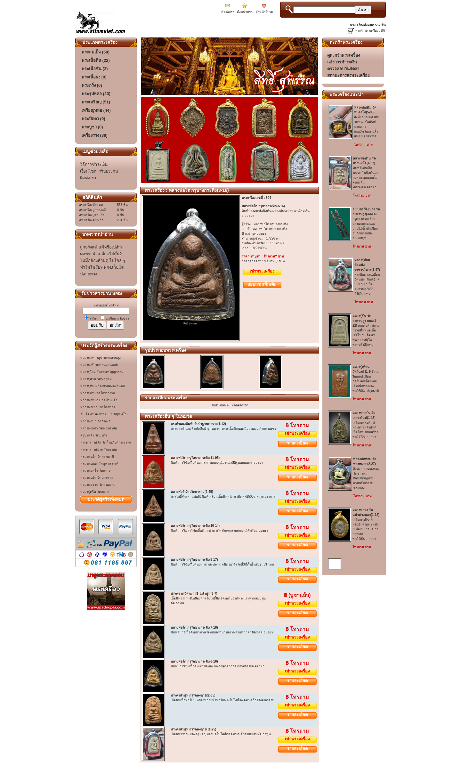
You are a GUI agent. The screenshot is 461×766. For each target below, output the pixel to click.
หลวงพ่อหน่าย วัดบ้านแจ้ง (98, 400)
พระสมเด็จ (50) (95, 52)
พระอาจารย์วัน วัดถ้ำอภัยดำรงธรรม (105, 442)
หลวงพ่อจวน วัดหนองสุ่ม (98, 484)
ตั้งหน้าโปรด (264, 12)
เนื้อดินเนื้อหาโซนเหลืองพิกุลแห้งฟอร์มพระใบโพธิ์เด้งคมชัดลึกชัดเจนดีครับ (222, 700)
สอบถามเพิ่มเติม (262, 284)
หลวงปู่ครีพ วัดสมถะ (94, 491)
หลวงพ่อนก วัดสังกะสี (95, 421)
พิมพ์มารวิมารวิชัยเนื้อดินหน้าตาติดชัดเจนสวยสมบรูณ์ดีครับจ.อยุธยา (219, 530)
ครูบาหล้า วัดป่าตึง (93, 435)
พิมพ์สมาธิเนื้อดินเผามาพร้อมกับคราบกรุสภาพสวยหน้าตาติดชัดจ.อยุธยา (222, 632)
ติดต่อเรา (227, 12)
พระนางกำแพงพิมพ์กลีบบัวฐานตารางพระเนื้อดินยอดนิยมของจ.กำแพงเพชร (223, 428)
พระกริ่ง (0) (92, 85)
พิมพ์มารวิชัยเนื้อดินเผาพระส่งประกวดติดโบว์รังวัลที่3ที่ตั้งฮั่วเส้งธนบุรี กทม (222, 564)
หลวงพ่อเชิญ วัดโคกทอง (97, 407)
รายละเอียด (297, 443)
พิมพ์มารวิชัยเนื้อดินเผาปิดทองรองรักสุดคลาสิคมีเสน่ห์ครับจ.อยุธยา (217, 666)
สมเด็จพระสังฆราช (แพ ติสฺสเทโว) (103, 414)
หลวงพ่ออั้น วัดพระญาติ (97, 456)
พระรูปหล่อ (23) (96, 93)
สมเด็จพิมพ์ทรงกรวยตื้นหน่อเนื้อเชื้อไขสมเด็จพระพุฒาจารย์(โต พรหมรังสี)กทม (365, 330)
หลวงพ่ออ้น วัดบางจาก (96, 477)
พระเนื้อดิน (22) (96, 60)
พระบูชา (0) (92, 127)
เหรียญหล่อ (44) (96, 110)
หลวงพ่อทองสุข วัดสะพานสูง (100, 358)
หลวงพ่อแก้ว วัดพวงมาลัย (98, 428)
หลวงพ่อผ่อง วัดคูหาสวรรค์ (99, 463)
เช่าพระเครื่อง (262, 271)
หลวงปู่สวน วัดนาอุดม (96, 379)
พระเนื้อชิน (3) (95, 68)
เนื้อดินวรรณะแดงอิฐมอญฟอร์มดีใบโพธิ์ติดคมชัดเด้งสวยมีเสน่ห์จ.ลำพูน (221, 734)
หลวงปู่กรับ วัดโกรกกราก (97, 393)
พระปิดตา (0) (93, 118)
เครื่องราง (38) (95, 135)
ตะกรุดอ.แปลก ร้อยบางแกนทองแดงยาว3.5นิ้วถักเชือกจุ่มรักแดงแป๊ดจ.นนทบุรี (366, 224)
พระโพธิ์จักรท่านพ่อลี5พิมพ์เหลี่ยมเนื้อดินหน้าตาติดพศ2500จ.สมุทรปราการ (223, 496)
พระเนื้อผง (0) (94, 77)
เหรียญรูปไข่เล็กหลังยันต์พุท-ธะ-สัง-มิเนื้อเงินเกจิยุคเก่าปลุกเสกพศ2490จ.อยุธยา (365, 524)
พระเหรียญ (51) (96, 102)
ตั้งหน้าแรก (245, 12)
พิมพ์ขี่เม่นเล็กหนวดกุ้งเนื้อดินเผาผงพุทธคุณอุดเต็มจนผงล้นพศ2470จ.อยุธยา (366, 173)
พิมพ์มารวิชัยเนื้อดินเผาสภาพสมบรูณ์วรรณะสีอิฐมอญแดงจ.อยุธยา (217, 462)
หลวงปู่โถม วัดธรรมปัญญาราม (102, 372)
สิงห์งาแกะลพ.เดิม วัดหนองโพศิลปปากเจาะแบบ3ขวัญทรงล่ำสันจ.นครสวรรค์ (366, 122)
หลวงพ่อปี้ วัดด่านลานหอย (99, 365)
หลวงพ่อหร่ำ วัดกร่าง (95, 470)
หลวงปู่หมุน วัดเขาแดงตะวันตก (102, 386)
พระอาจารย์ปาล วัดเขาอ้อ (98, 449)
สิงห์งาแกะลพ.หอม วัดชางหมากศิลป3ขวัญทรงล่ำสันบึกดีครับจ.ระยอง (366, 473)
